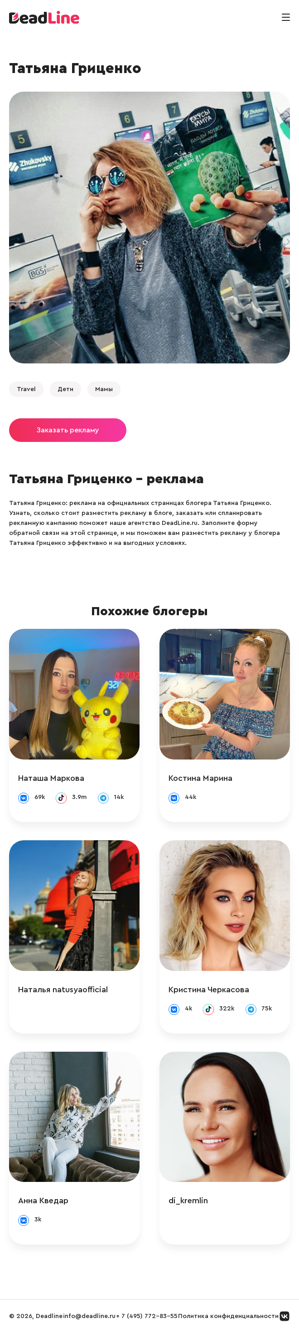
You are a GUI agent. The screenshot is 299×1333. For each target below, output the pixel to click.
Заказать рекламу (67, 430)
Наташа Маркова (51, 778)
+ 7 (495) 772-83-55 (147, 1316)
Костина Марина (200, 778)
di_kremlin (188, 1200)
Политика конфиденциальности (228, 1316)
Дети (65, 389)
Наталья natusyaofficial (63, 989)
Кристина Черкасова (209, 989)
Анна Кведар (43, 1200)
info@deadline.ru (89, 1316)
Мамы (104, 389)
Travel (26, 389)
